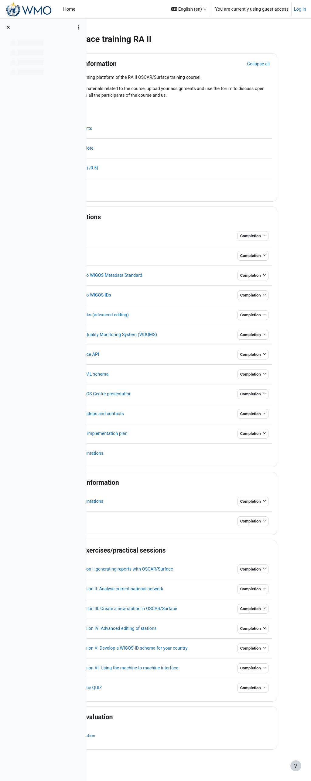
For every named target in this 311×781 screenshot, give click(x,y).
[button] (188, 9)
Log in (300, 9)
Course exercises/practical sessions (172, 551)
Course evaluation (145, 721)
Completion (263, 236)
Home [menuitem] (69, 9)
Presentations (139, 217)
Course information (147, 64)
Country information (148, 483)
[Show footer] (295, 765)
